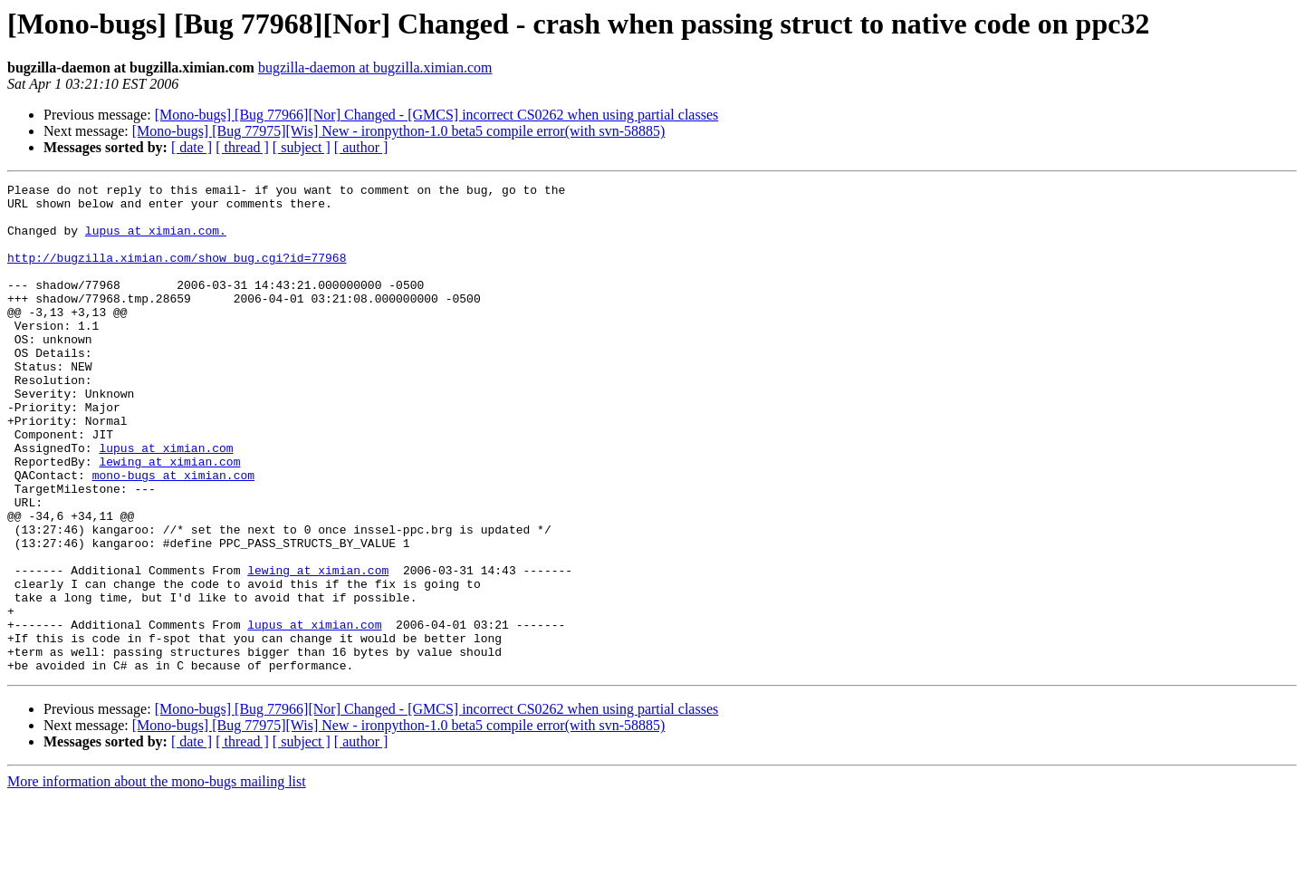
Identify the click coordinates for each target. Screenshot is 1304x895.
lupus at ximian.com (166, 502)
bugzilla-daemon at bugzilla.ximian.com (375, 67)
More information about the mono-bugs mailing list (156, 879)
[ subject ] (302, 147)
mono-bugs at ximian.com (173, 534)
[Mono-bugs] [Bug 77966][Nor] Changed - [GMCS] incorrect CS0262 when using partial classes (437, 114)
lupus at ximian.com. (155, 241)
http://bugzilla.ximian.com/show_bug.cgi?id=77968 (176, 273)
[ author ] (361, 147)
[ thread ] (242, 147)
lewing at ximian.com (169, 518)
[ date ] (191, 147)
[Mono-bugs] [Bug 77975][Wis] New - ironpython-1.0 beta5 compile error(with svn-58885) (399, 131)
